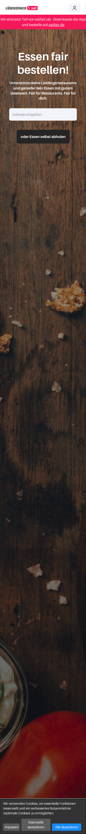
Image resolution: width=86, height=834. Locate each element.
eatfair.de (56, 24)
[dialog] (43, 816)
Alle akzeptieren (66, 827)
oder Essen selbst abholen (43, 136)
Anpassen (12, 827)
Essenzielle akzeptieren (36, 824)
